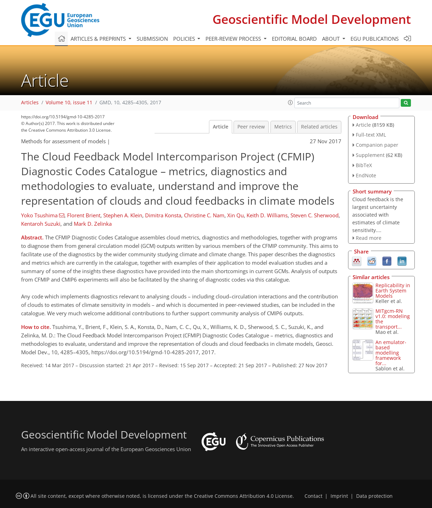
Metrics (283, 127)
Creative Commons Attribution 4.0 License (243, 496)
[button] (290, 102)
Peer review (251, 127)
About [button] (331, 38)
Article (220, 127)
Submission (152, 38)
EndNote (366, 175)
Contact (313, 496)
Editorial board (294, 38)
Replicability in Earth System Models (392, 290)
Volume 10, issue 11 (69, 102)
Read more (368, 238)
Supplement (370, 155)
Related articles (319, 127)
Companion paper (377, 144)
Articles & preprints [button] (99, 38)
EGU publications (375, 38)
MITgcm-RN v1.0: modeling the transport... (392, 319)
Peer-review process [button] (233, 38)
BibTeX (364, 165)
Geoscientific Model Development (311, 19)
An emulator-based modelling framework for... (390, 353)
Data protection (374, 496)
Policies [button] (184, 38)
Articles (30, 102)
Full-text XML (371, 134)
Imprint (339, 496)
